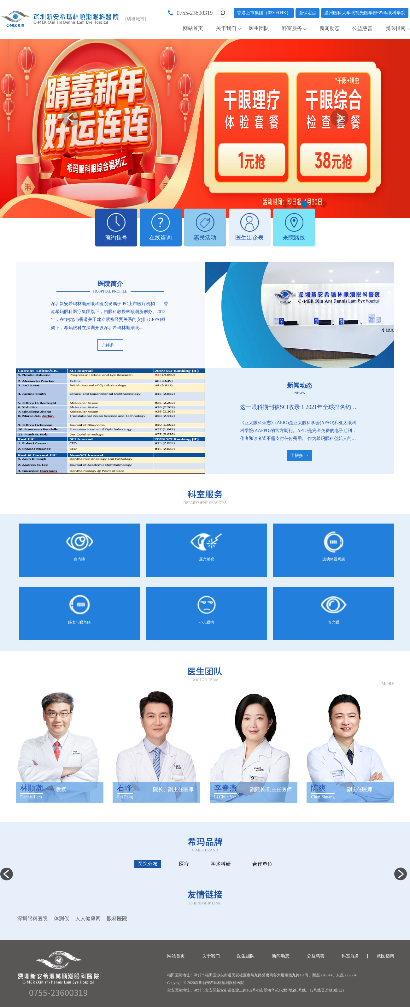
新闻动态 (329, 28)
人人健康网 (88, 918)
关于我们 (226, 28)
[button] (285, 204)
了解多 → (110, 344)
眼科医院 (117, 918)
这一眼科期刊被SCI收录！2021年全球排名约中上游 (299, 407)
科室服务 (292, 28)
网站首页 (193, 28)
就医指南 (395, 28)
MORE (388, 684)
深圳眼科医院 (32, 918)
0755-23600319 (195, 13)
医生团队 (259, 28)
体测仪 (61, 918)
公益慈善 (362, 28)
